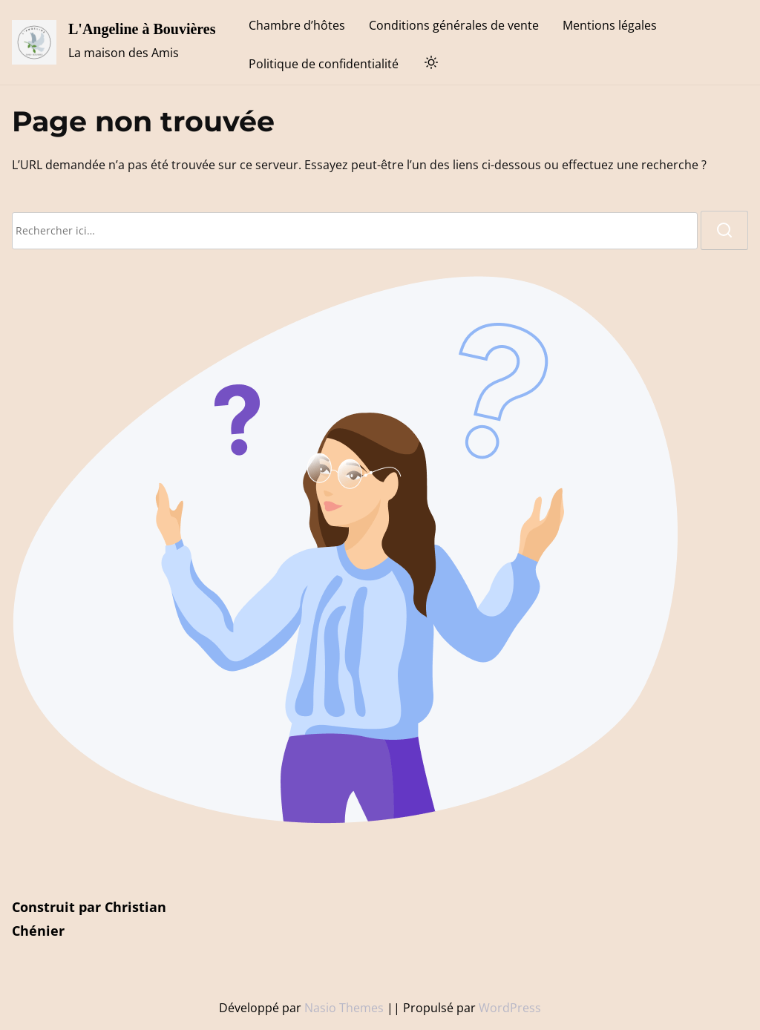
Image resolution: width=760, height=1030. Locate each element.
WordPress (510, 1008)
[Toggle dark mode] (428, 65)
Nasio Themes (345, 1008)
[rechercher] (724, 230)
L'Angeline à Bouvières (142, 29)
